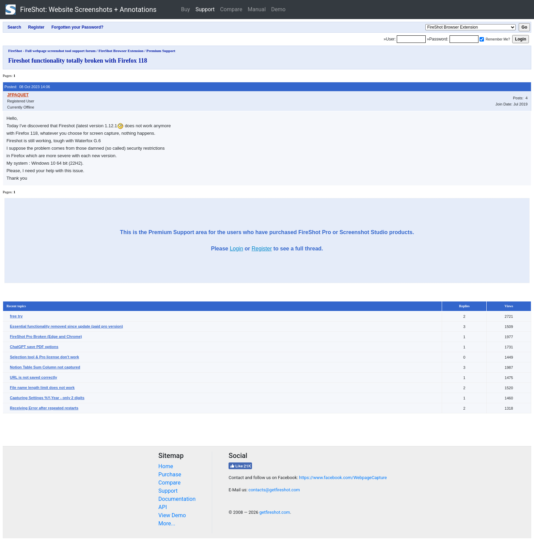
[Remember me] (482, 39)
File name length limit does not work (42, 388)
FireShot (81, 9)
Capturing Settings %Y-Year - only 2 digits (47, 398)
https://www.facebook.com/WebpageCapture (343, 477)
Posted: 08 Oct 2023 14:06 (27, 87)
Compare (231, 9)
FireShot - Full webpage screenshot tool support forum (52, 51)
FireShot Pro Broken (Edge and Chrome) (46, 336)
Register (262, 248)
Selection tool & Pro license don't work (44, 357)
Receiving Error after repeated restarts (44, 408)
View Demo (172, 515)
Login (236, 248)
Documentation (176, 499)
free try (16, 316)
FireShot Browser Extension (120, 51)
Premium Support (160, 51)
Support (205, 9)
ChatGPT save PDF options (34, 347)
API (162, 507)
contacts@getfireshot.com (274, 489)
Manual (257, 9)
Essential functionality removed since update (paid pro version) (66, 326)
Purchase (169, 474)
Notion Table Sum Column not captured (45, 367)
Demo (278, 9)
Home (165, 466)
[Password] (464, 39)
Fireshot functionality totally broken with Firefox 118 (77, 60)
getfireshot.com (275, 512)
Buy (185, 9)
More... (166, 523)
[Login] (411, 39)
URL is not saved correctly (33, 377)
